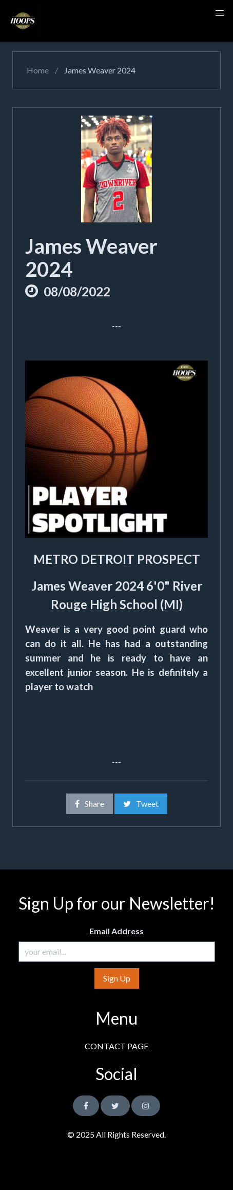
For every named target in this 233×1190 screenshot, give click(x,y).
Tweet (141, 803)
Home (37, 70)
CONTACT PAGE (116, 1046)
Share (89, 803)
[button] (219, 13)
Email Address (116, 931)
